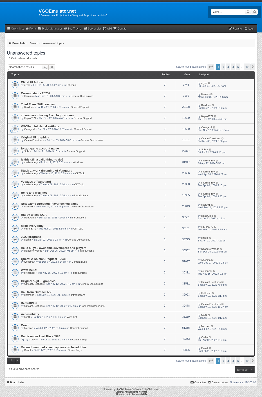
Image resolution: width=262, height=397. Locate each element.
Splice (27, 151)
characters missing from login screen (47, 115)
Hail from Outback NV (36, 292)
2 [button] (223, 67)
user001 (28, 206)
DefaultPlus (29, 303)
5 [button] (238, 67)
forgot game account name (40, 148)
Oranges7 (29, 129)
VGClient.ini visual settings (40, 126)
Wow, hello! (29, 270)
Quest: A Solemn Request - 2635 (43, 259)
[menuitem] (249, 29)
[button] (211, 67)
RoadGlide (30, 217)
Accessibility (30, 314)
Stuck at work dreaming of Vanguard (46, 170)
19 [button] (247, 67)
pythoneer (29, 272)
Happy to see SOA (34, 214)
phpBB (119, 389)
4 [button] (233, 67)
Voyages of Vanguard (36, 181)
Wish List (72, 317)
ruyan (27, 85)
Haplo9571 (30, 118)
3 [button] (228, 67)
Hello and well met (34, 192)
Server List (92, 28)
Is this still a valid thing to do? (42, 159)
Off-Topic (71, 85)
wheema (29, 261)
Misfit (27, 317)
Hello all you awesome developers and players (53, 248)
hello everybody (32, 225)
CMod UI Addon (32, 82)
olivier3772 (30, 228)
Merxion (28, 328)
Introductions (81, 195)
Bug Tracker (73, 28)
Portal (30, 28)
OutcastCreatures (34, 140)
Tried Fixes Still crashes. (38, 104)
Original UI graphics (35, 137)
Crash (25, 325)
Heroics (28, 96)
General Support (80, 107)
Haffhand (29, 295)
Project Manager (50, 28)
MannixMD (141, 394)
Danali (27, 350)
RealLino (29, 107)
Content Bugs (79, 261)
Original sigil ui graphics (38, 281)
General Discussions (82, 96)
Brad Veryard (140, 392)
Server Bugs (75, 350)
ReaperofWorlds (33, 250)
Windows (78, 162)
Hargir (27, 239)
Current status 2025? (35, 93)
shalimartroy (31, 162)
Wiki (107, 28)
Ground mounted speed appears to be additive (54, 347)
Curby (32, 339)
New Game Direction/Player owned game (49, 203)
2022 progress (31, 237)
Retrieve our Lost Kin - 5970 (40, 336)
